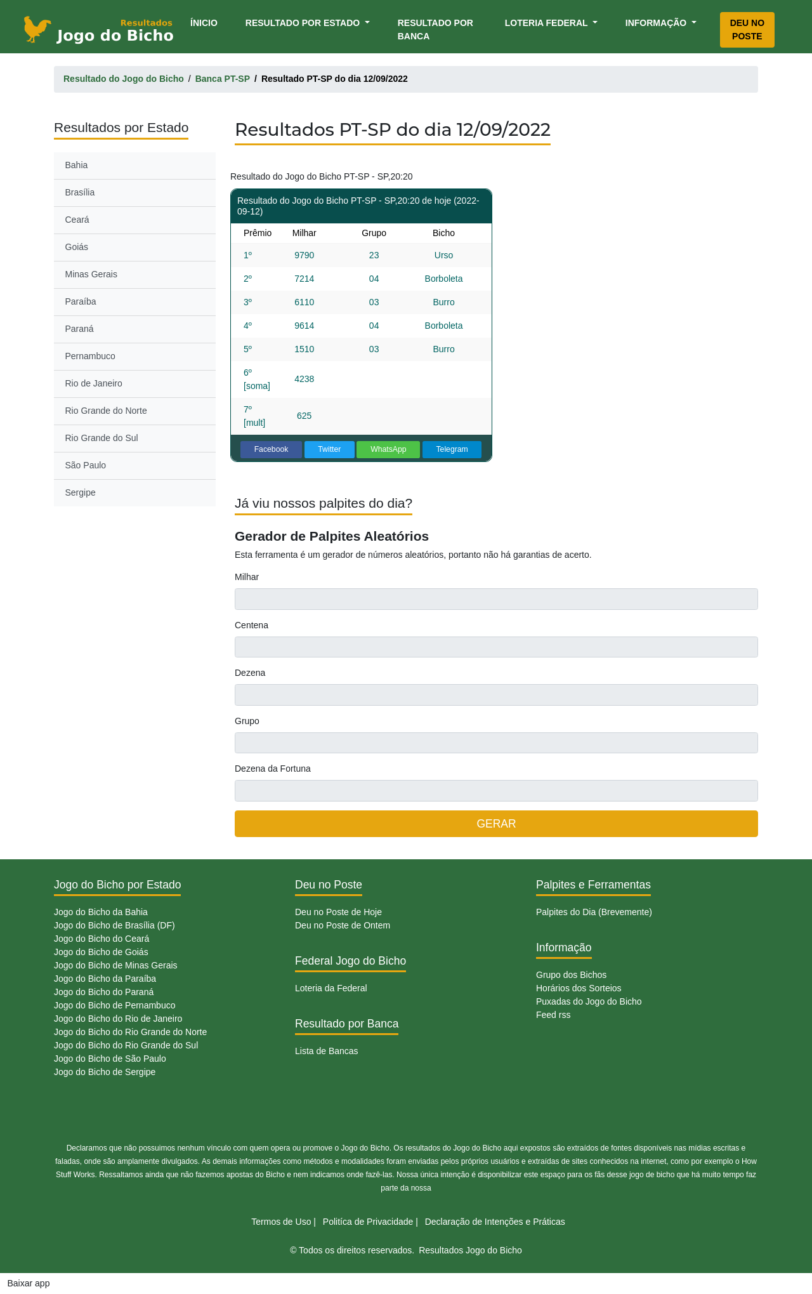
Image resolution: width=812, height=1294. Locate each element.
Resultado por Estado (304, 23)
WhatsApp (388, 449)
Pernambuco (90, 356)
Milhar (247, 577)
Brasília (80, 192)
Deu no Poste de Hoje (338, 912)
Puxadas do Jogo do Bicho (589, 1001)
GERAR (496, 823)
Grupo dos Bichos (571, 975)
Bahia (76, 165)
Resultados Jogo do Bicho (470, 1250)
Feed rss (553, 1015)
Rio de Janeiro (93, 383)
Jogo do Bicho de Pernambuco (114, 1005)
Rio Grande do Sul (101, 438)
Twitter (329, 449)
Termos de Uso (281, 1222)
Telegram (452, 449)
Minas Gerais (91, 274)
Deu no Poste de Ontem (342, 925)
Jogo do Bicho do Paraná (104, 992)
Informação (657, 23)
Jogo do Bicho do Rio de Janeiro (118, 1018)
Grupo (247, 721)
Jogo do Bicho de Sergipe (104, 1072)
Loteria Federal (548, 23)
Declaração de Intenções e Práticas (495, 1222)
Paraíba (80, 301)
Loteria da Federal (331, 988)
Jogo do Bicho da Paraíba (105, 979)
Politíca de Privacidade (368, 1222)
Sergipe (80, 492)
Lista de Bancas (326, 1051)
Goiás (77, 247)
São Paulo (86, 465)
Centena (251, 625)
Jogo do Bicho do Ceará (101, 939)
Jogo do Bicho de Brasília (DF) (114, 925)
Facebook (271, 449)
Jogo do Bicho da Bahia (101, 912)
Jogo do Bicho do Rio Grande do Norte (130, 1032)
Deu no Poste (747, 29)
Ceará (77, 220)
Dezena (250, 673)
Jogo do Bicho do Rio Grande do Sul (126, 1045)
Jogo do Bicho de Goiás (101, 952)
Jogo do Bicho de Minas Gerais (116, 965)
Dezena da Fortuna (273, 768)
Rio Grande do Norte (106, 411)
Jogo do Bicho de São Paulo (110, 1058)
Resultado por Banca (435, 29)
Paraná (79, 329)
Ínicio (206, 22)
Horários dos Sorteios (579, 988)
